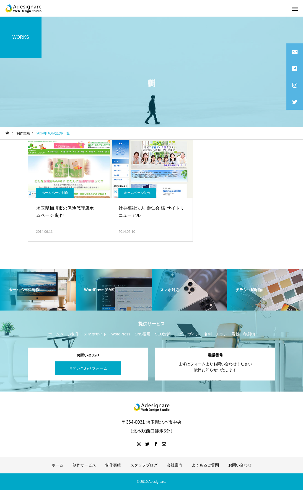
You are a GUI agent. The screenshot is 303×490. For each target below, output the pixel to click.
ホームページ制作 (55, 193)
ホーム (57, 465)
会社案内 (174, 465)
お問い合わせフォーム (88, 368)
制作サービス (84, 465)
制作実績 (113, 465)
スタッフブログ (143, 465)
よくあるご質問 (205, 465)
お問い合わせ (240, 465)
